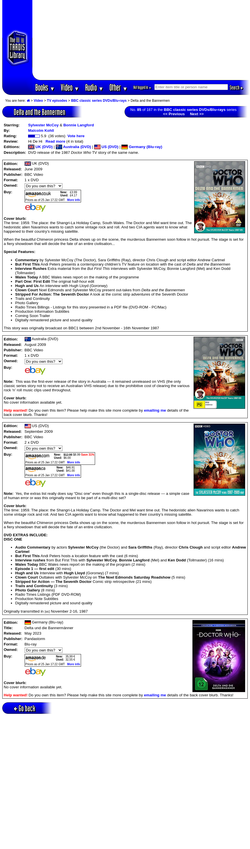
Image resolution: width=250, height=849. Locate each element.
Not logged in (142, 87)
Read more (55, 141)
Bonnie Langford (78, 125)
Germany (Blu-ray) (141, 147)
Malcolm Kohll (41, 130)
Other (118, 87)
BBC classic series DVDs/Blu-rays (99, 101)
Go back (24, 708)
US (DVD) (106, 147)
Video (70, 87)
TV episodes (57, 101)
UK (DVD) (40, 147)
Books (45, 87)
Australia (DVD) (73, 147)
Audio (94, 87)
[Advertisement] (141, 40)
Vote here (75, 136)
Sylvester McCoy (43, 125)
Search (236, 87)
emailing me (155, 410)
